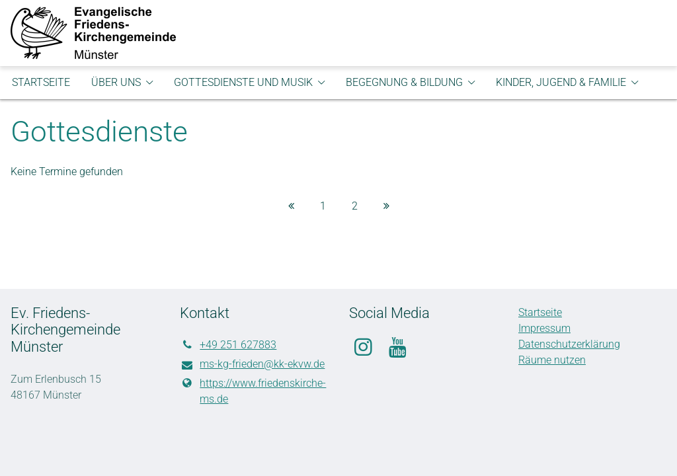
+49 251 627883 (228, 345)
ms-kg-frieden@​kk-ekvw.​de (252, 365)
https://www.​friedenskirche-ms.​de (253, 391)
